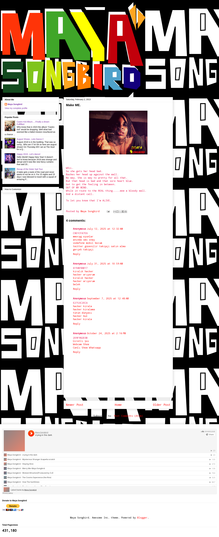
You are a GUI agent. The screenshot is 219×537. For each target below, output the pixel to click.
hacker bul (80, 315)
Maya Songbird (91, 211)
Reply (76, 253)
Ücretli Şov (81, 340)
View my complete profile (16, 108)
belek (76, 284)
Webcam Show (81, 344)
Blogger (142, 517)
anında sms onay (84, 239)
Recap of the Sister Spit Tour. (30, 169)
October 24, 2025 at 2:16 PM (106, 333)
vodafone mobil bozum (87, 242)
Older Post (162, 405)
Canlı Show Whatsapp (87, 347)
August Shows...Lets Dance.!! (30, 139)
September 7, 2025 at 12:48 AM (108, 298)
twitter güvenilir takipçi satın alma (99, 246)
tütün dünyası (82, 312)
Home (118, 405)
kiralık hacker (83, 271)
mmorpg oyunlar (83, 236)
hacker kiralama (84, 309)
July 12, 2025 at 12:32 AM (105, 228)
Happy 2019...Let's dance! (28, 154)
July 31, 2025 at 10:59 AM (105, 263)
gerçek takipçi (83, 249)
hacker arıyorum (84, 274)
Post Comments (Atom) (128, 415)
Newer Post (75, 405)
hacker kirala (82, 306)
